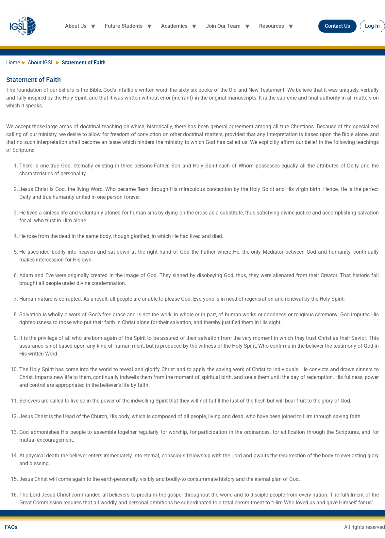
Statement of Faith (84, 62)
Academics (174, 26)
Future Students (123, 26)
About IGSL (41, 62)
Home (13, 62)
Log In (372, 26)
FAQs (11, 527)
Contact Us (337, 26)
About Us (75, 26)
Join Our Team (223, 26)
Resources (271, 26)
